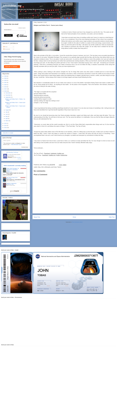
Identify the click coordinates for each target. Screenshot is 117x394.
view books (19, 158)
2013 (5, 127)
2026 (5, 76)
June (6, 114)
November (8, 95)
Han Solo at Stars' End (11, 177)
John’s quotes (6, 140)
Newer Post (37, 217)
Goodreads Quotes (24, 147)
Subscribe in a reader (7, 133)
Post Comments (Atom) (77, 222)
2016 (5, 91)
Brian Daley (9, 178)
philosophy (47, 167)
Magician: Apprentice (11, 183)
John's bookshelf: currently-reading (15, 165)
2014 (5, 125)
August (7, 110)
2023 (5, 80)
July (6, 112)
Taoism (59, 167)
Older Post (112, 217)
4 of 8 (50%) (18, 157)
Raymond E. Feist (10, 184)
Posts (5, 46)
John (42, 167)
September (8, 97)
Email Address (8, 29)
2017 (5, 89)
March (7, 120)
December (8, 93)
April (6, 118)
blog (39, 167)
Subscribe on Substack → (12, 66)
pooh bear (54, 167)
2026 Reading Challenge (12, 152)
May (6, 116)
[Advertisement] (11, 226)
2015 (5, 123)
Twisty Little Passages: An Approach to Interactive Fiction (12, 170)
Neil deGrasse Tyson (16, 144)
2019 (5, 86)
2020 (5, 84)
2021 (5, 82)
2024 (5, 78)
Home (74, 217)
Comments (6, 49)
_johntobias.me (11, 6)
